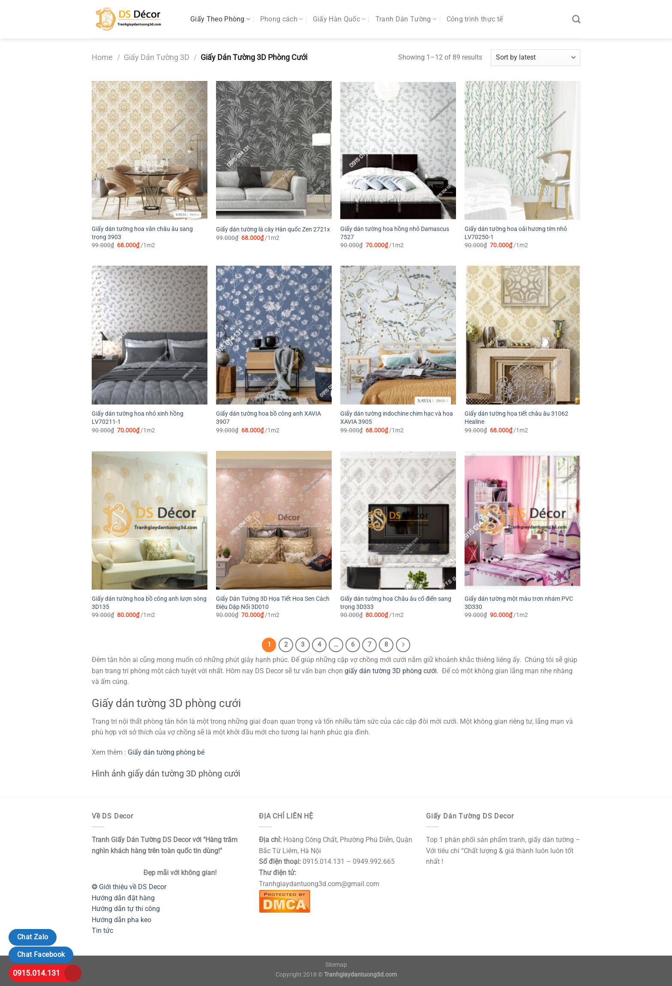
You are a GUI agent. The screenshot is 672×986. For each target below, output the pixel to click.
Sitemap (336, 964)
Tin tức (102, 930)
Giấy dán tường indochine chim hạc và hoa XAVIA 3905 (396, 418)
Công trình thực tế (475, 19)
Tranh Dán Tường (406, 19)
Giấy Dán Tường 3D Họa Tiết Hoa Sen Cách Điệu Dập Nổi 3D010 (273, 603)
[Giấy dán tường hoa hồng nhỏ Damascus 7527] (398, 150)
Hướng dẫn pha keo (121, 920)
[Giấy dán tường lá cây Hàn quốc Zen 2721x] (274, 150)
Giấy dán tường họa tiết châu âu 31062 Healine (516, 418)
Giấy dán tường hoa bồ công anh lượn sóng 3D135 (149, 603)
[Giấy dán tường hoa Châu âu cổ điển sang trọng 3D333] (398, 520)
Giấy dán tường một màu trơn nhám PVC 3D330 (519, 603)
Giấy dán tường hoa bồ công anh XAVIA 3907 (268, 418)
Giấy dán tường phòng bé (166, 752)
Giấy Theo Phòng (220, 19)
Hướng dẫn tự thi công (126, 909)
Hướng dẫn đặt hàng (123, 898)
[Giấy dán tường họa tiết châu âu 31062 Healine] (522, 335)
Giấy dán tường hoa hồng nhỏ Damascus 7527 (394, 233)
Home (102, 57)
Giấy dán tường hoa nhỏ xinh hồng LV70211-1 (137, 418)
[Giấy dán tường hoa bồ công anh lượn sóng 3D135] (149, 520)
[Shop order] (535, 57)
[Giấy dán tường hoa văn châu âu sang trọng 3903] (149, 150)
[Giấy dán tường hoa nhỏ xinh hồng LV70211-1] (149, 335)
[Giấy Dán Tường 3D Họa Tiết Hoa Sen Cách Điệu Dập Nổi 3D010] (274, 520)
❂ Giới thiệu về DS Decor (129, 887)
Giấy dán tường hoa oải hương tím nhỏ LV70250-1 (516, 233)
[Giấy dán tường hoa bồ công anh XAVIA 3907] (274, 335)
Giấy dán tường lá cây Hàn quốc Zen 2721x (273, 229)
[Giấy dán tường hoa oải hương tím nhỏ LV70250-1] (522, 150)
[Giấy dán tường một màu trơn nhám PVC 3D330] (522, 520)
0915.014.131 (36, 972)
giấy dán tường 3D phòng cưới (391, 671)
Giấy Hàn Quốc (339, 19)
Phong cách (281, 19)
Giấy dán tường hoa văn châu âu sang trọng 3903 (142, 233)
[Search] (576, 19)
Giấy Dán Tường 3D (156, 57)
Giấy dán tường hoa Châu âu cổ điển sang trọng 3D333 (395, 603)
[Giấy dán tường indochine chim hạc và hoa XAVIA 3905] (398, 335)
